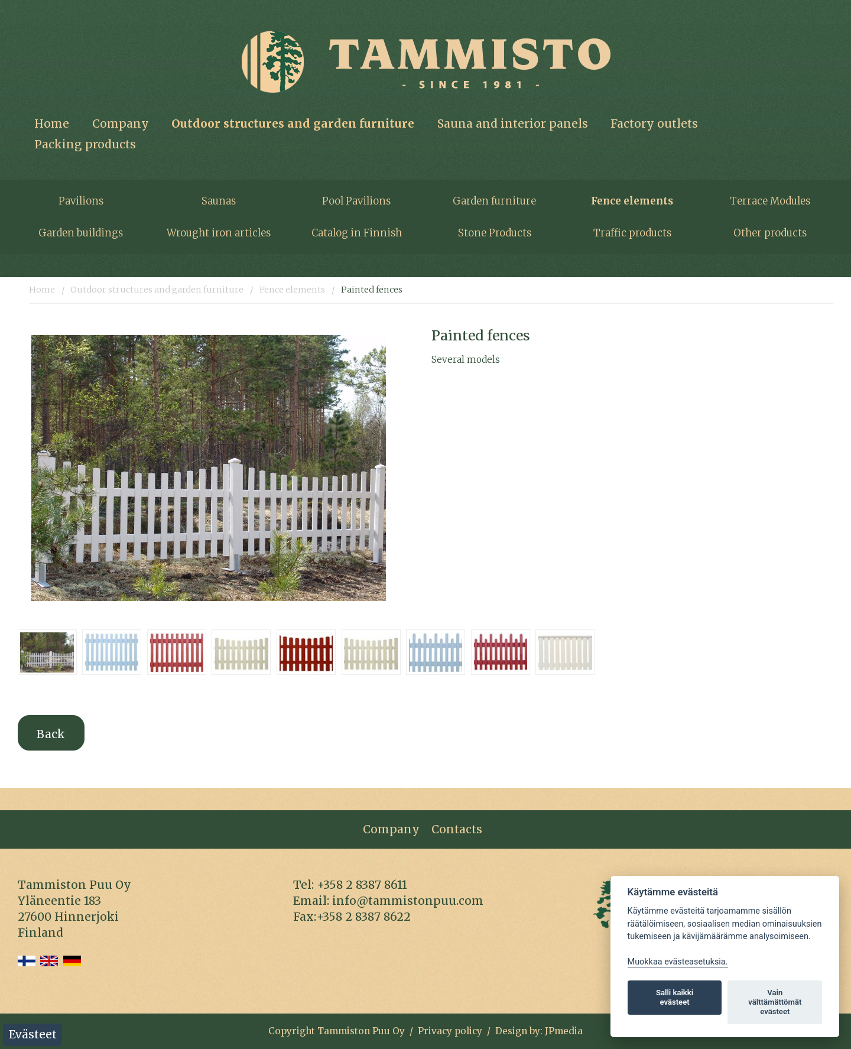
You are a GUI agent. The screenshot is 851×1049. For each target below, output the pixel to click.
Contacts (456, 829)
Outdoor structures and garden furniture (292, 123)
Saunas (219, 201)
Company (120, 123)
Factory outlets (654, 123)
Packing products (85, 144)
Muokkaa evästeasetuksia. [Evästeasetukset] (678, 962)
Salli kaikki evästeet (674, 997)
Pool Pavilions (356, 201)
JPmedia (564, 1031)
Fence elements (632, 201)
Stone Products (494, 233)
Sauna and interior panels (512, 123)
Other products (770, 233)
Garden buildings (80, 233)
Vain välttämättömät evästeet (774, 1002)
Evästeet (33, 1034)
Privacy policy (450, 1031)
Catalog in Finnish (356, 233)
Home (51, 123)
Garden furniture (494, 201)
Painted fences (371, 289)
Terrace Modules (770, 201)
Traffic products (632, 233)
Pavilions (81, 201)
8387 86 (375, 885)
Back (51, 734)
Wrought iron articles (219, 233)
